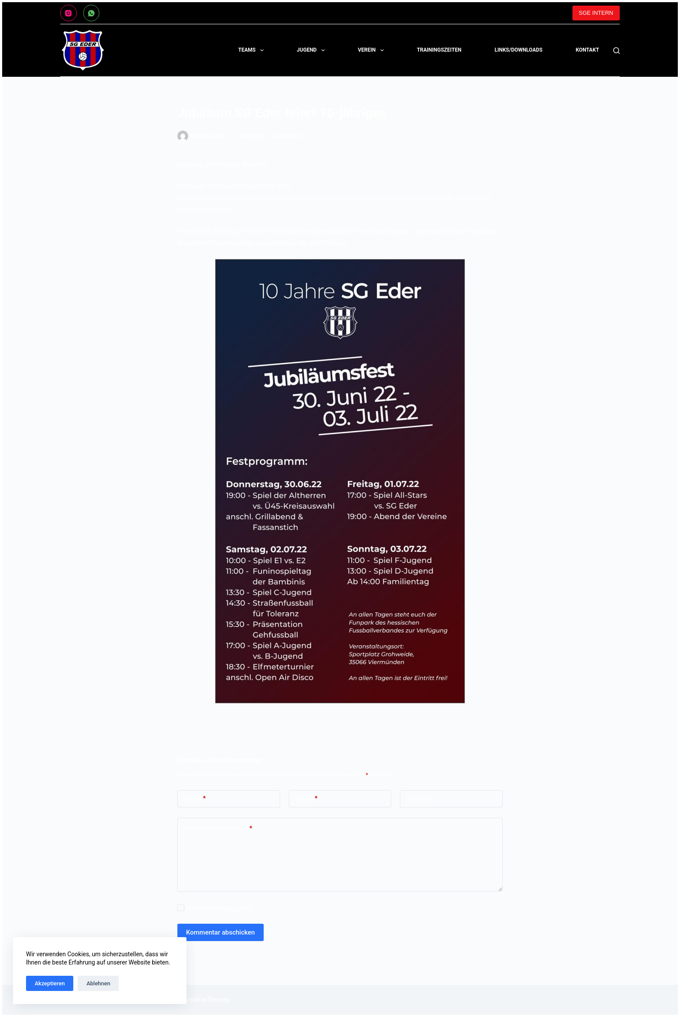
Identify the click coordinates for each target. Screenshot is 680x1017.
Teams (252, 50)
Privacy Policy (236, 908)
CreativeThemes (206, 1000)
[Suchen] (616, 50)
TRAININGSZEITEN (439, 50)
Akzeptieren (50, 983)
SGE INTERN (596, 13)
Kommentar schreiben (218, 828)
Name (195, 798)
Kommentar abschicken (220, 932)
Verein (372, 50)
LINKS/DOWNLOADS (518, 50)
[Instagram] (68, 13)
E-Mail (306, 798)
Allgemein (287, 136)
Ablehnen (98, 983)
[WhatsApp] (91, 13)
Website (418, 798)
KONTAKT (587, 50)
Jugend (312, 50)
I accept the (221, 908)
